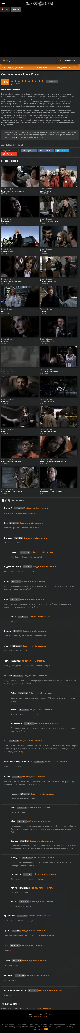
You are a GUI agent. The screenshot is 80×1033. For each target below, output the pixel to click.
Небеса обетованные (9, 371)
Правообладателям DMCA (40, 1017)
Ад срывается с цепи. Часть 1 (12, 491)
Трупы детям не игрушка (49, 221)
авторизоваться (47, 1008)
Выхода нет (44, 251)
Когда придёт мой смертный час (13, 191)
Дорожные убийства (47, 401)
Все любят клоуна (46, 191)
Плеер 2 (15, 9)
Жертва (43, 311)
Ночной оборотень (47, 341)
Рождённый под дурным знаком (52, 371)
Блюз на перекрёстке (48, 281)
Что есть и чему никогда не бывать (53, 461)
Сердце (4, 431)
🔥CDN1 (5, 9)
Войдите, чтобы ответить (36, 508)
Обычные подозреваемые (11, 281)
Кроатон (4, 311)
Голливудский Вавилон (48, 431)
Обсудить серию (11, 61)
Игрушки (4, 341)
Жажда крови (6, 221)
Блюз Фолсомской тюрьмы (11, 461)
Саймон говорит (7, 251)
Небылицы (5, 401)
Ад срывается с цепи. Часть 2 (51, 491)
